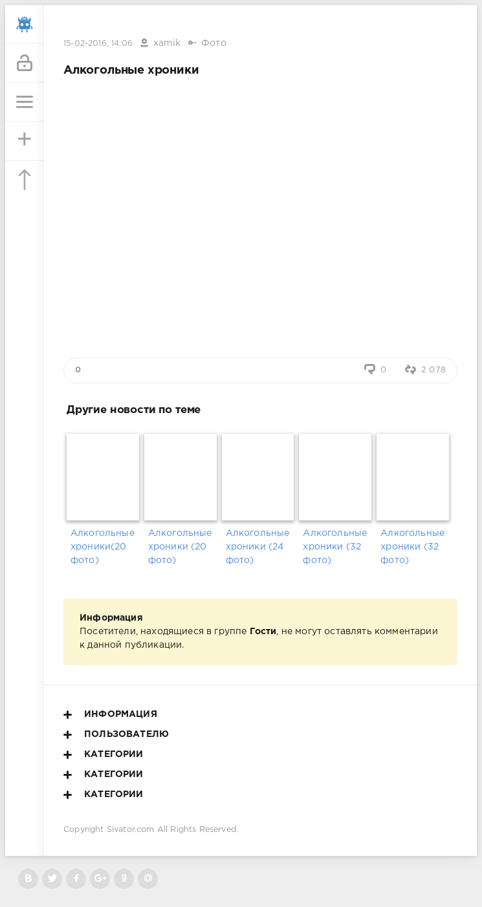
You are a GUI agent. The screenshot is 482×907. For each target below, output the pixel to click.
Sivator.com (131, 829)
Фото (213, 43)
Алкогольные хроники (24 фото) (258, 546)
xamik (167, 43)
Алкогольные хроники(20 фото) (103, 546)
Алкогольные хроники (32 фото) (335, 546)
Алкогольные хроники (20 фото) (180, 546)
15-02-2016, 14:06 (98, 43)
